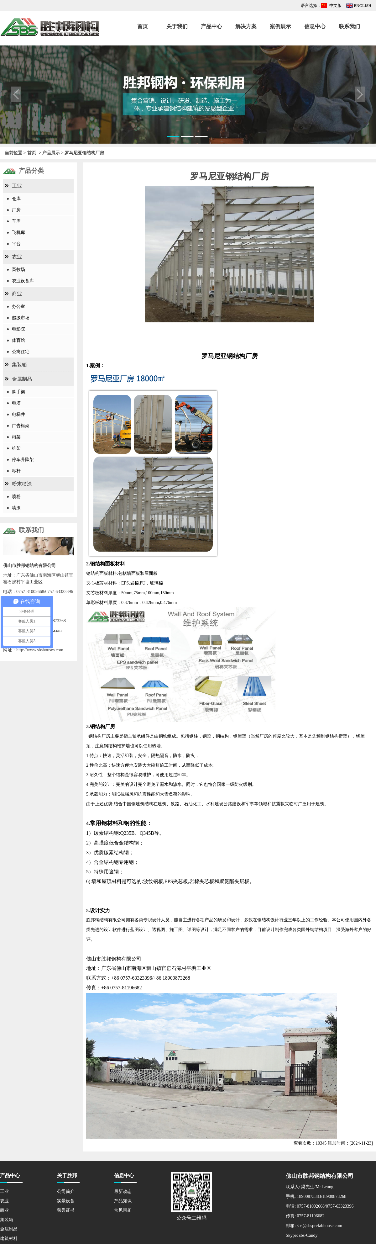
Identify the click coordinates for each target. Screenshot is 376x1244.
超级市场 (20, 317)
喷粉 (16, 496)
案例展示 (280, 26)
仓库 (16, 198)
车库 (16, 221)
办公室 (18, 306)
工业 (17, 185)
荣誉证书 (66, 1210)
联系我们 (349, 26)
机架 (16, 448)
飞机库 (18, 232)
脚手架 (18, 391)
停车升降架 (23, 459)
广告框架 (20, 425)
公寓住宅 (20, 351)
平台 (16, 243)
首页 (142, 26)
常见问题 (123, 1210)
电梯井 (18, 414)
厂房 (16, 210)
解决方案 (246, 26)
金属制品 (22, 379)
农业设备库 (23, 280)
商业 (17, 293)
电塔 (16, 403)
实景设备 (66, 1201)
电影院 (18, 329)
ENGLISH (362, 5)
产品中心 (211, 26)
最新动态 (123, 1191)
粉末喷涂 (22, 483)
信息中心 (315, 26)
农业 (17, 256)
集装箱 (19, 364)
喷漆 (16, 508)
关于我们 (177, 26)
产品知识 (123, 1201)
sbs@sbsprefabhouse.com (319, 1225)
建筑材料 (9, 1238)
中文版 (335, 5)
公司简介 (66, 1191)
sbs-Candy (308, 1235)
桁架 (16, 437)
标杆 (16, 470)
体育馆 (18, 340)
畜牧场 (18, 269)
